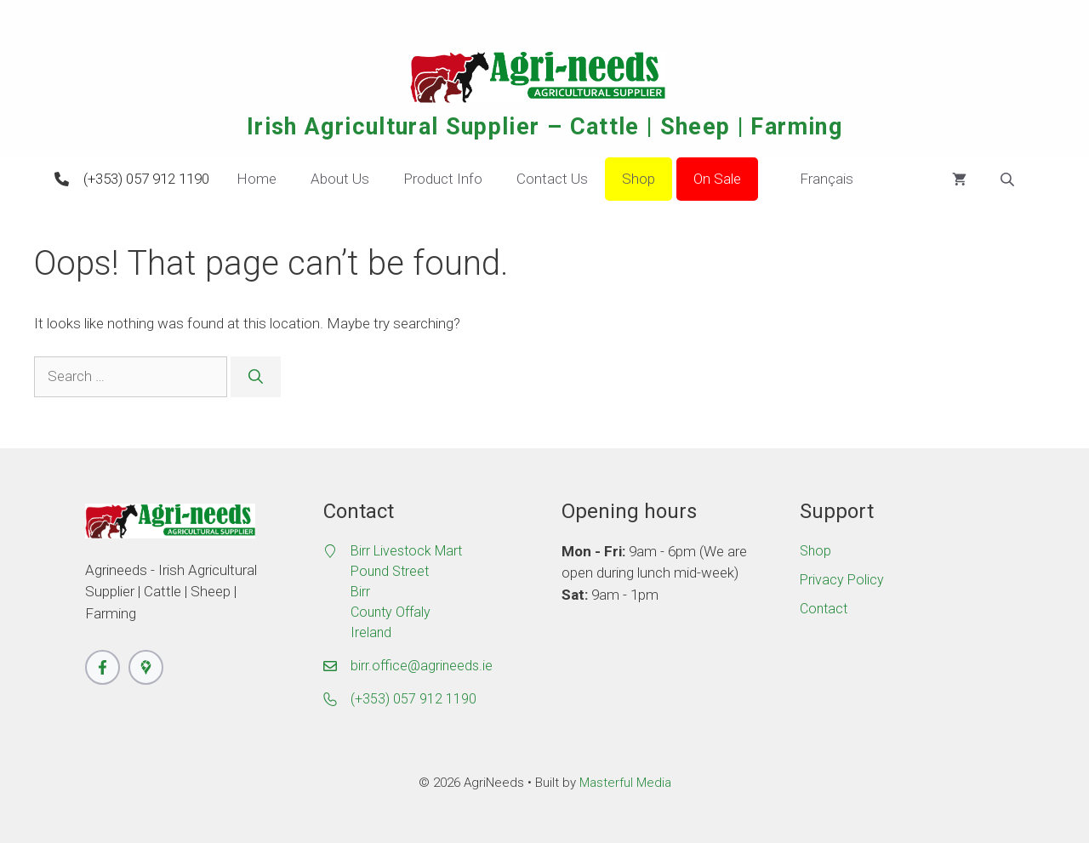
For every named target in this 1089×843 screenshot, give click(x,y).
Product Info (442, 178)
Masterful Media (625, 782)
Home (257, 178)
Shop (638, 178)
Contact (823, 609)
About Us (340, 178)
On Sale (717, 178)
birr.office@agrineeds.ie (422, 666)
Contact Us (552, 178)
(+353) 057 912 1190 (146, 178)
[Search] (256, 376)
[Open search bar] (1009, 179)
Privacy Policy (842, 580)
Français (814, 179)
